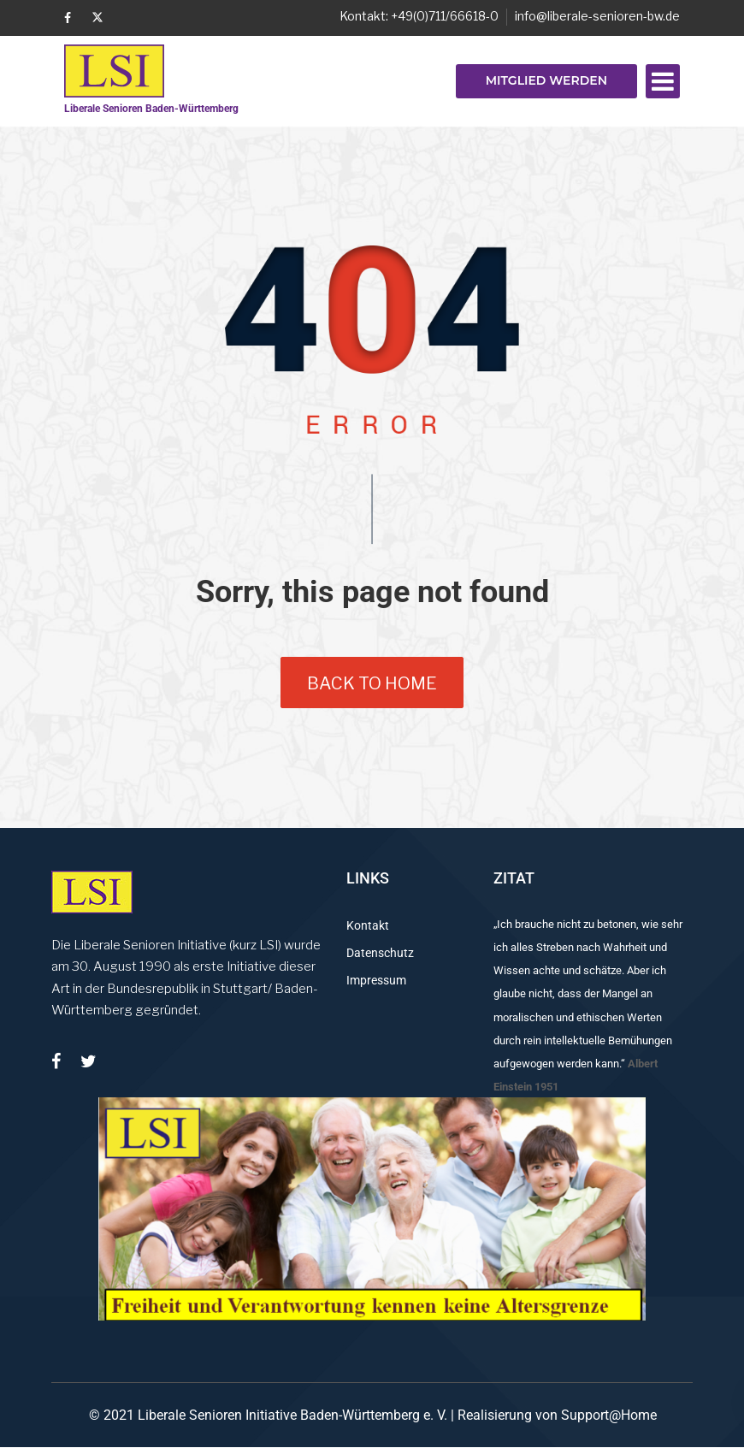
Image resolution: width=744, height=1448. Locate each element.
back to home (372, 683)
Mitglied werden (546, 80)
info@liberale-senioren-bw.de (597, 16)
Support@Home (609, 1415)
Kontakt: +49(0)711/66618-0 (419, 16)
